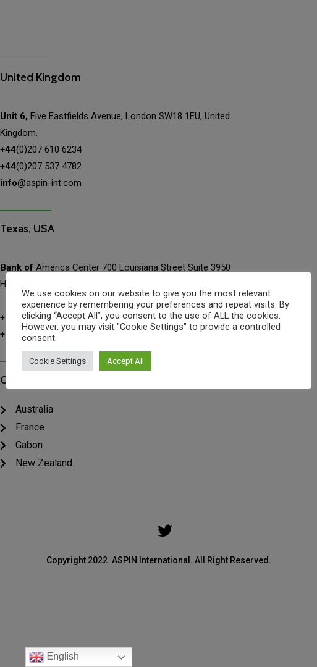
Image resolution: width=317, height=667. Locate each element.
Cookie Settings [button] (57, 361)
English (54, 657)
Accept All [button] (125, 361)
